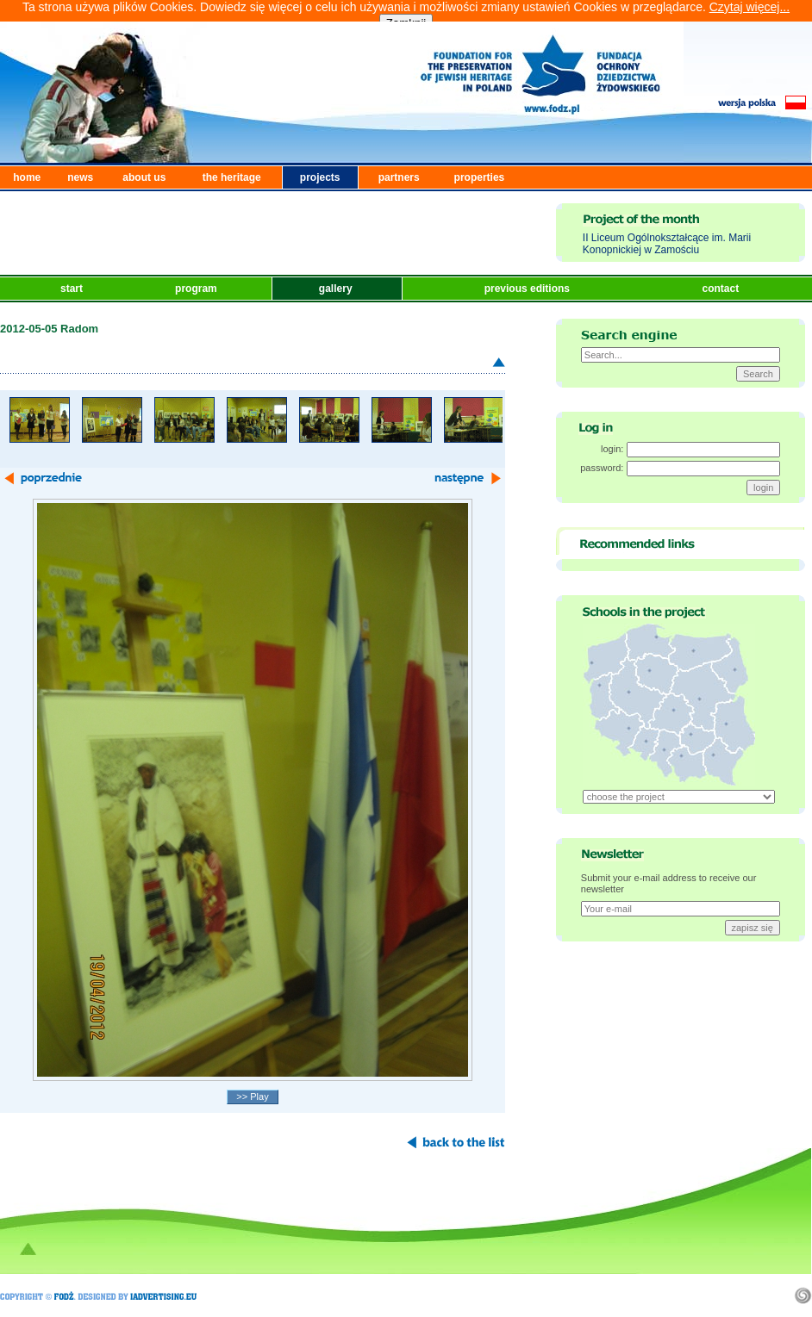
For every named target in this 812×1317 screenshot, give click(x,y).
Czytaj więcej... (749, 7)
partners (399, 177)
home (27, 177)
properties (479, 177)
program (197, 289)
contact (721, 289)
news (80, 177)
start (73, 289)
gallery (337, 289)
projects (320, 177)
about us (144, 177)
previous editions (529, 289)
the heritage (232, 177)
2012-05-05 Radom (49, 328)
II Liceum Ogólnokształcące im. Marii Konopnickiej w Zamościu (667, 244)
